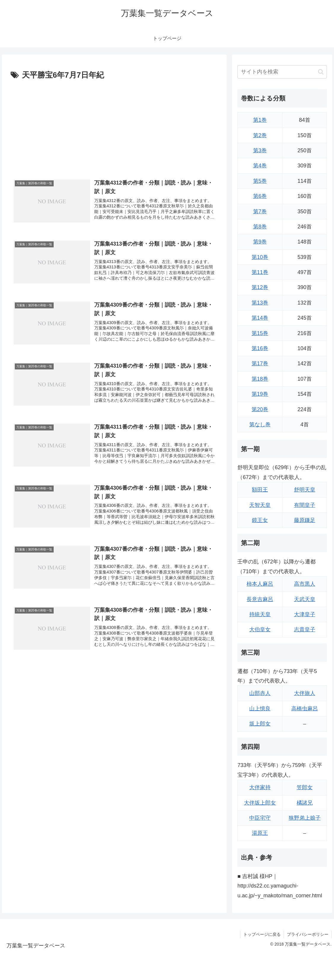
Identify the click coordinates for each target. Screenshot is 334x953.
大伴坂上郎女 (260, 803)
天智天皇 (260, 505)
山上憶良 (260, 709)
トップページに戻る (262, 934)
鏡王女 (260, 520)
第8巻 (260, 227)
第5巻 (260, 181)
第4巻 (260, 166)
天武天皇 (304, 599)
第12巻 (260, 287)
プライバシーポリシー (307, 934)
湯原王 (260, 833)
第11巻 (260, 272)
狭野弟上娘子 (305, 818)
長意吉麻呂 (260, 599)
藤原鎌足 (304, 520)
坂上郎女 (260, 724)
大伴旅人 (304, 693)
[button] (321, 71)
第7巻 (260, 211)
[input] (282, 72)
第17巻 (260, 363)
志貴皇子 (304, 629)
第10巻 (260, 257)
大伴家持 (260, 787)
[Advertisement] (114, 126)
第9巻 (260, 242)
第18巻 (260, 379)
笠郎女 (305, 787)
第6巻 (260, 196)
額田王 (260, 490)
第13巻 (260, 303)
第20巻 (260, 409)
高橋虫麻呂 (304, 709)
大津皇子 (304, 614)
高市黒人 (304, 584)
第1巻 (260, 120)
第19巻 (260, 394)
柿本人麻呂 (260, 584)
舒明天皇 (304, 490)
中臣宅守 (260, 818)
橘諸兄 (305, 803)
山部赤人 (260, 693)
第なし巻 (260, 424)
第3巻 (260, 150)
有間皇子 (304, 505)
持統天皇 (260, 614)
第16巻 (260, 348)
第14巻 (260, 318)
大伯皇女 (260, 629)
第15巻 (260, 333)
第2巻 (260, 135)
